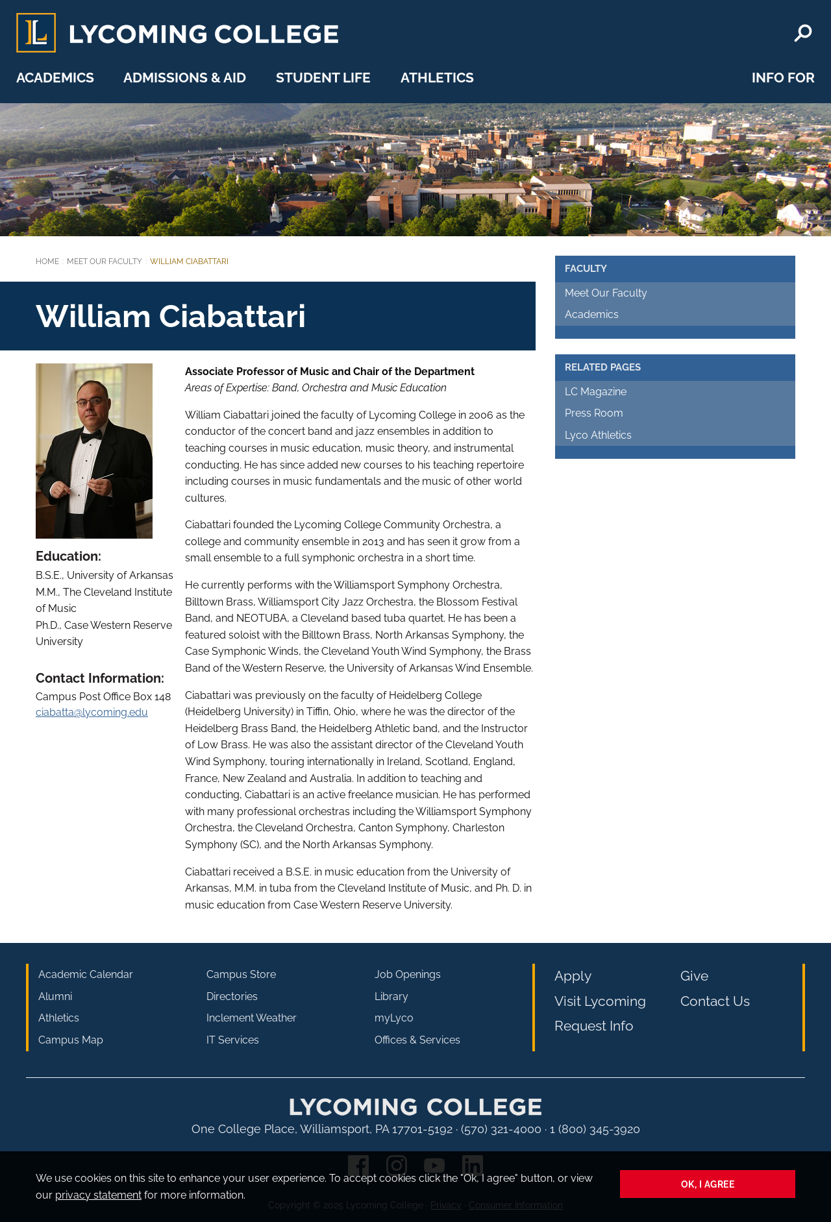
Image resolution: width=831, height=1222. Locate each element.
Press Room (594, 413)
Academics (55, 77)
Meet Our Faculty (104, 261)
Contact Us (715, 1001)
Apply (572, 976)
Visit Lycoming (600, 1001)
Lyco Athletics (598, 435)
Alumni (55, 996)
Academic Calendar (85, 974)
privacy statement (98, 1195)
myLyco (394, 1018)
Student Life (323, 77)
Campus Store (241, 974)
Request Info (594, 1026)
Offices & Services (417, 1040)
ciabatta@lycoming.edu (92, 712)
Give (694, 976)
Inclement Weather (251, 1018)
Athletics (437, 77)
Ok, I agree (708, 1184)
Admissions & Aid (184, 77)
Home (47, 261)
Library (391, 996)
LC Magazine (595, 391)
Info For (783, 77)
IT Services (232, 1040)
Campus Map (70, 1040)
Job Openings (408, 974)
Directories (232, 996)
